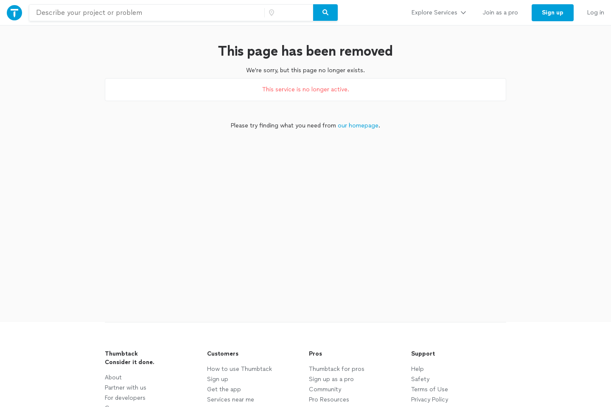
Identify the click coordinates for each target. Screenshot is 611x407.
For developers (125, 397)
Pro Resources (329, 399)
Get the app (224, 389)
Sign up (217, 379)
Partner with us (125, 387)
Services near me (230, 399)
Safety (420, 379)
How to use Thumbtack (239, 369)
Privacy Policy (429, 399)
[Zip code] (287, 13)
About (113, 377)
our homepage (358, 125)
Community (325, 389)
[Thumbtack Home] (14, 12)
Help (417, 369)
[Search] (325, 12)
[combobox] (146, 13)
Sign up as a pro (331, 379)
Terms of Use (429, 389)
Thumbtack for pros (336, 369)
